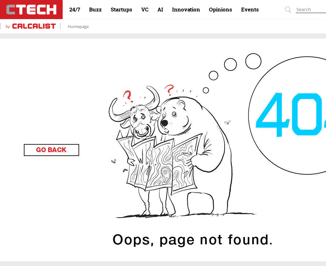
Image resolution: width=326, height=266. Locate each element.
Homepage (78, 26)
